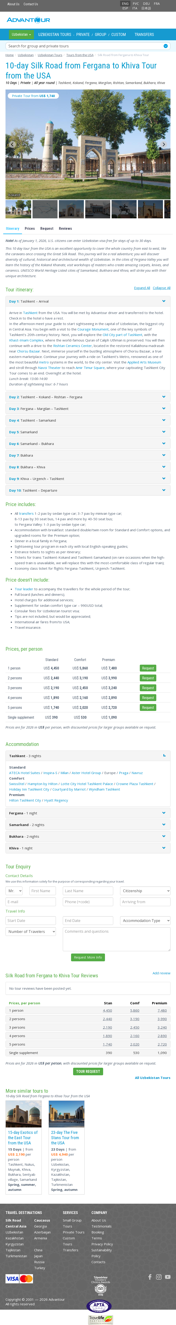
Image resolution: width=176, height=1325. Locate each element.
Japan (38, 1256)
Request (46, 228)
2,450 (134, 1027)
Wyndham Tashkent (104, 789)
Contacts (98, 1262)
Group (100, 34)
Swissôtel (16, 783)
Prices (30, 228)
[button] (19, 209)
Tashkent (30, 312)
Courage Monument (93, 329)
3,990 (162, 1018)
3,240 (162, 1027)
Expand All (142, 287)
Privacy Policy (102, 1244)
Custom (118, 34)
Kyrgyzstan (15, 1244)
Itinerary (12, 228)
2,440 (107, 1018)
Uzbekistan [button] (21, 34)
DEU (146, 3)
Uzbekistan (14, 1232)
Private (83, 34)
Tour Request (88, 1071)
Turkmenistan (16, 1256)
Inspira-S (50, 772)
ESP (125, 8)
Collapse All (161, 287)
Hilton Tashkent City (25, 800)
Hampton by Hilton (43, 783)
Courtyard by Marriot (69, 789)
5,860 (134, 1010)
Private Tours (74, 1232)
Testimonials (101, 1226)
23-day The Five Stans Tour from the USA (65, 1138)
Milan (64, 772)
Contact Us (31, 4)
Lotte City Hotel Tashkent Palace (87, 783)
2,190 (107, 1027)
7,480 (162, 1010)
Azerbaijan (42, 1232)
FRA (157, 3)
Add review (161, 973)
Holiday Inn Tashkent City (29, 789)
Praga (123, 772)
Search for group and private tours (38, 46)
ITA (134, 8)
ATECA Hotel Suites (24, 772)
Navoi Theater (49, 367)
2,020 (134, 1044)
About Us (13, 4)
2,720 (162, 1044)
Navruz (137, 772)
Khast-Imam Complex (26, 340)
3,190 (134, 1018)
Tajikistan (13, 1250)
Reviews (65, 228)
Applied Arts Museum (144, 362)
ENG (125, 3)
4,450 (107, 1010)
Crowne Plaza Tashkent (134, 783)
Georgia (40, 1226)
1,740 (107, 1044)
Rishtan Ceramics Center (72, 345)
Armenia (40, 1238)
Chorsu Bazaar (28, 351)
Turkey (39, 1267)
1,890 (107, 1035)
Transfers (144, 34)
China (38, 1250)
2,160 (134, 1035)
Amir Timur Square (90, 367)
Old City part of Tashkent (122, 334)
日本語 (146, 8)
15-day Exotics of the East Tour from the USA (23, 1138)
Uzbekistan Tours (54, 34)
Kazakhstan (15, 1238)
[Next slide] (163, 144)
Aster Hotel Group (86, 772)
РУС (136, 3)
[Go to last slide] (12, 144)
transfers (26, 513)
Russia (39, 1262)
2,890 (162, 1035)
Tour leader (24, 589)
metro (44, 362)
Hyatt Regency (56, 800)
